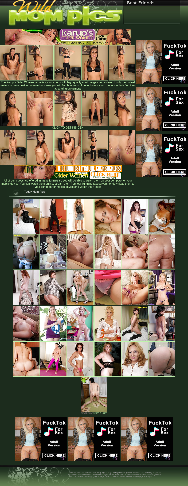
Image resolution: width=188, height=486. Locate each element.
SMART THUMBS (100, 413)
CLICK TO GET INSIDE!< (68, 127)
